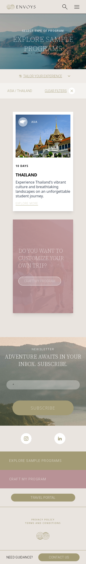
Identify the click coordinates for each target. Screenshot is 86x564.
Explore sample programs (35, 461)
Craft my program (27, 479)
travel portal (43, 497)
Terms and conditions (43, 523)
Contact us (59, 557)
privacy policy (43, 519)
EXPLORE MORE (27, 203)
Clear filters (60, 91)
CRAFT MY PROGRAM (39, 281)
